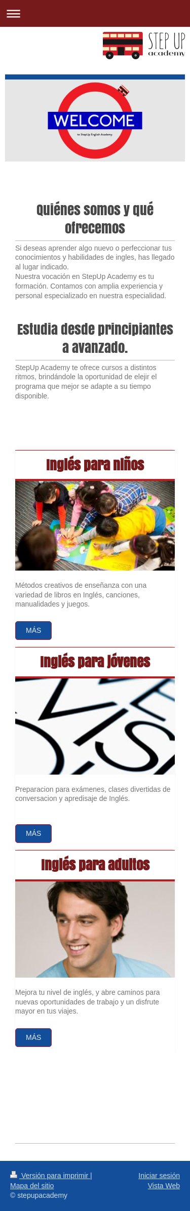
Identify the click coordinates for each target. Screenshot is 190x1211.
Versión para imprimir (50, 1176)
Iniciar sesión (159, 1176)
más (33, 1037)
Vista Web (164, 1186)
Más (33, 630)
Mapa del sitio (32, 1186)
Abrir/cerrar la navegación (95, 13)
